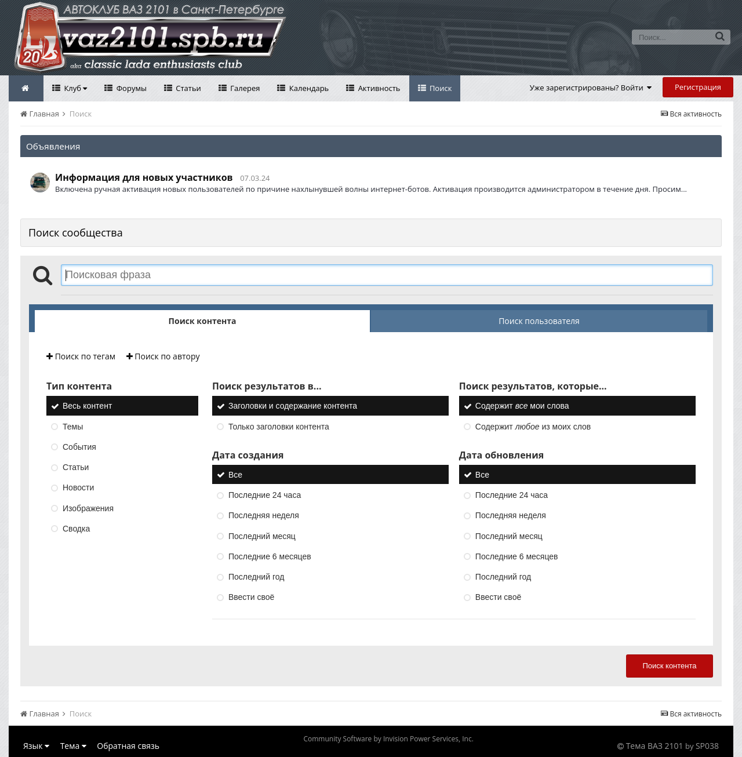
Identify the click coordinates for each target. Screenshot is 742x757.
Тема (73, 745)
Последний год (256, 576)
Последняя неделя (263, 516)
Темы (73, 426)
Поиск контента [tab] (203, 320)
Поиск (440, 88)
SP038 (707, 745)
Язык (36, 745)
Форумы (130, 88)
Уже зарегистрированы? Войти (591, 87)
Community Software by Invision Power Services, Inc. (388, 739)
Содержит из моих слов (533, 426)
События (79, 447)
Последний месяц (262, 536)
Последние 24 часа (264, 495)
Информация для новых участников (144, 177)
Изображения (88, 508)
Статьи (187, 88)
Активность (378, 88)
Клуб (74, 88)
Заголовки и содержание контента (292, 406)
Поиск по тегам (80, 356)
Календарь (308, 88)
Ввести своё (251, 597)
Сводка (76, 528)
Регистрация (698, 87)
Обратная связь (128, 745)
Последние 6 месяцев (269, 556)
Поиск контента (669, 665)
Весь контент (87, 406)
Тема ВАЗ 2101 (654, 745)
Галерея (244, 88)
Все (235, 474)
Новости (78, 488)
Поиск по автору (163, 356)
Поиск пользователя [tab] (539, 320)
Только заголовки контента (278, 426)
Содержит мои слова (522, 406)
